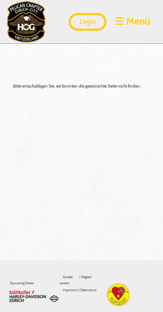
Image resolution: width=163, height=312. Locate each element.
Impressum (71, 290)
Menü (132, 21)
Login (88, 22)
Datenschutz (88, 290)
